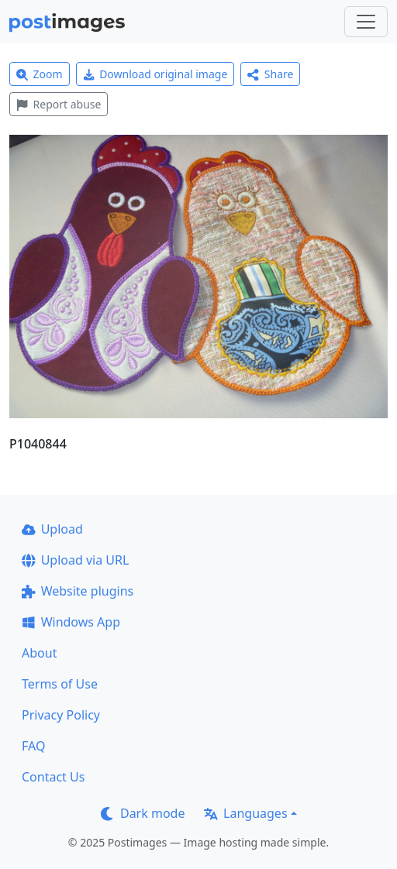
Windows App (71, 621)
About (39, 652)
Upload (52, 529)
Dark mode (143, 813)
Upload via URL (75, 559)
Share (270, 74)
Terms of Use (60, 683)
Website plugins (77, 590)
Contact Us (53, 776)
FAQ (33, 745)
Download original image (155, 74)
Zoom (39, 74)
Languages (245, 813)
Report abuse (58, 104)
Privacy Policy (61, 714)
